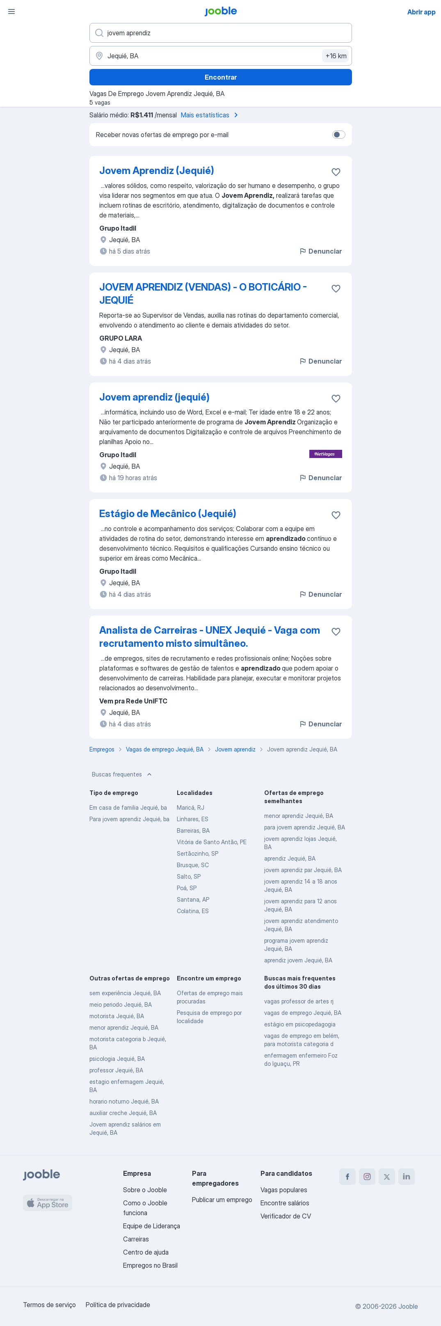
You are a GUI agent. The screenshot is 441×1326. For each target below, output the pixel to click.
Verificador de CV (285, 1216)
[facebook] (347, 1176)
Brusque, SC (193, 864)
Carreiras (136, 1239)
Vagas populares (283, 1190)
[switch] (338, 135)
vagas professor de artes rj (299, 1001)
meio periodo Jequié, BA (120, 1004)
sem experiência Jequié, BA (125, 992)
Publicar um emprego (222, 1199)
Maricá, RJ (190, 807)
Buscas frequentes (122, 774)
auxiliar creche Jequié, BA (123, 1112)
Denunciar (320, 251)
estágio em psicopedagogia (300, 1024)
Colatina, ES (193, 910)
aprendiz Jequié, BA (289, 858)
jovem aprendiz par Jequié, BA (303, 869)
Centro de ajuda (146, 1252)
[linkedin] (406, 1176)
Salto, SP (189, 876)
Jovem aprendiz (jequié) (154, 397)
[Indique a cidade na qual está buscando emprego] (220, 56)
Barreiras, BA (193, 830)
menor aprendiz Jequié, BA (298, 815)
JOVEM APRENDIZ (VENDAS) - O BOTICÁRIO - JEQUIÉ (203, 293)
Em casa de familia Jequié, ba (128, 807)
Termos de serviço (49, 1305)
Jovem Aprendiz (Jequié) (156, 170)
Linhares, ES (192, 818)
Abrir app (421, 12)
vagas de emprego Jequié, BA (302, 1012)
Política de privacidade (118, 1305)
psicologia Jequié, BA (117, 1058)
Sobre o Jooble (145, 1190)
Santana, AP (193, 899)
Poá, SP (187, 887)
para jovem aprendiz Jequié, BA (304, 827)
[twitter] (387, 1176)
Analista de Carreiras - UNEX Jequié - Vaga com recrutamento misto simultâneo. (209, 636)
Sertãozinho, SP (197, 853)
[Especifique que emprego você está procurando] (220, 33)
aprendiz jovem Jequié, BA (298, 960)
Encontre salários (284, 1203)
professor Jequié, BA (116, 1070)
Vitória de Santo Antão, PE (212, 841)
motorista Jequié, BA (116, 1015)
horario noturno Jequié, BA (124, 1101)
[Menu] (11, 11)
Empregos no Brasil (150, 1265)
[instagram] (367, 1176)
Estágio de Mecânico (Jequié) (167, 514)
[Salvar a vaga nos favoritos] (336, 172)
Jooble (408, 1306)
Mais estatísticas (211, 115)
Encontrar (221, 77)
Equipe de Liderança (151, 1226)
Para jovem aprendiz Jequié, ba (129, 818)
